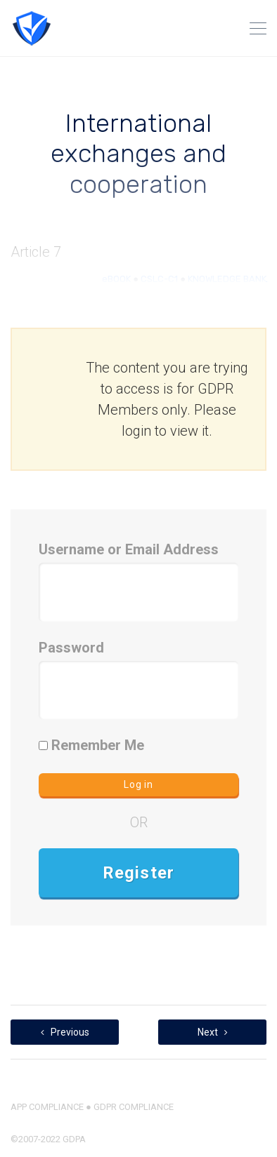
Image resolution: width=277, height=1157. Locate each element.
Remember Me (91, 745)
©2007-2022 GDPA (48, 1139)
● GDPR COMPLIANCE (129, 1107)
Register (139, 873)
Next (213, 1032)
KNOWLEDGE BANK (227, 279)
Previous (65, 1032)
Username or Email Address (129, 549)
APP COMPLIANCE (47, 1107)
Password (71, 647)
